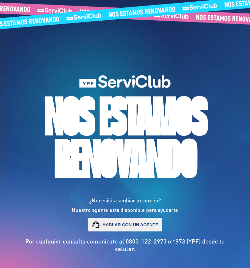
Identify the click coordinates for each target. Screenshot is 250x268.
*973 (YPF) (187, 241)
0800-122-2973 (146, 241)
